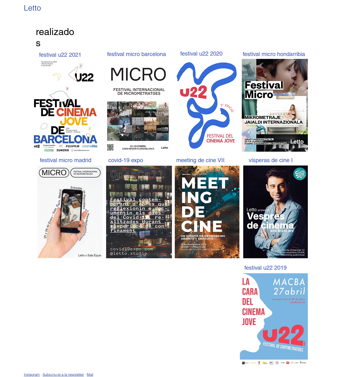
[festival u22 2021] (60, 54)
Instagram (32, 374)
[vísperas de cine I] (270, 160)
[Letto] (35, 8)
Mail (90, 374)
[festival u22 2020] (201, 53)
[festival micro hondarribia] (273, 54)
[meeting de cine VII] (200, 160)
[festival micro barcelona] (136, 54)
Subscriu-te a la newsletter (63, 374)
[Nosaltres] (335, 16)
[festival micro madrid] (65, 160)
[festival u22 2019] (265, 267)
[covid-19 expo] (125, 160)
